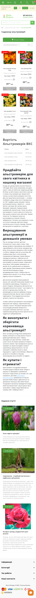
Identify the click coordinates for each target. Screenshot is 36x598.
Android (25, 8)
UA (8, 2)
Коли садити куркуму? (11, 433)
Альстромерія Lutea (10, 111)
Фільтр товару (18, 40)
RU (11, 2)
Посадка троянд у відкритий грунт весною (15, 533)
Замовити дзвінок (28, 17)
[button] (21, 2)
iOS (15, 8)
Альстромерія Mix (26, 68)
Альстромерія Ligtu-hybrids (26, 112)
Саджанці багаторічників (12, 27)
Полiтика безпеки (25, 585)
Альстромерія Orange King (9, 69)
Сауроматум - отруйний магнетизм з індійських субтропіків (16, 477)
